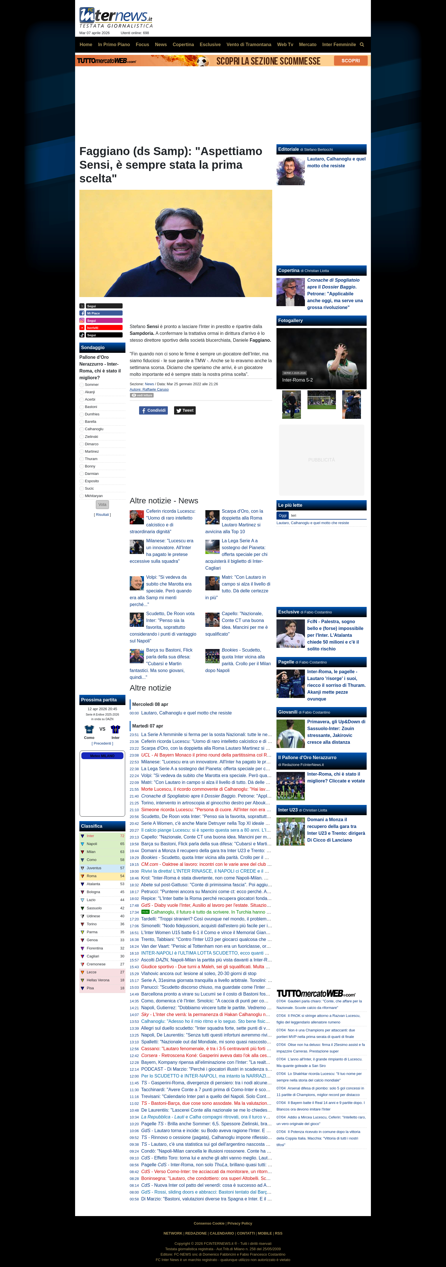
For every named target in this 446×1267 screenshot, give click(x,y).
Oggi (282, 515)
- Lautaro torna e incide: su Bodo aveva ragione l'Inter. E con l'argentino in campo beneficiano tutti (245, 1130)
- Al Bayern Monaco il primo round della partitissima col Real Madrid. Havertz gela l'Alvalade (239, 755)
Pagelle (286, 662)
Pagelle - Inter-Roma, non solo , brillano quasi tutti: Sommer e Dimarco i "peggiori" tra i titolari (246, 1164)
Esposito (92, 481)
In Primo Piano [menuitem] (114, 44)
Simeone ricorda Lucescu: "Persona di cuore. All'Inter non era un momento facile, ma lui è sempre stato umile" (252, 809)
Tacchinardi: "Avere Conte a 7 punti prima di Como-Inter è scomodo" (210, 1089)
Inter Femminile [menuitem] (339, 44)
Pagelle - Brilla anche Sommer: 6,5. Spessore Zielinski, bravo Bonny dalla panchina (229, 1123)
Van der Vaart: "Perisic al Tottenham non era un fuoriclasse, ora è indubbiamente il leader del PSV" (240, 946)
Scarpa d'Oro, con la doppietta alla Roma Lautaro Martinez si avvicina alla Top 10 (223, 748)
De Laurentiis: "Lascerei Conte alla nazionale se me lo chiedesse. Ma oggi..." (218, 1110)
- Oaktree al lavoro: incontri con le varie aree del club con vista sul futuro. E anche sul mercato (245, 864)
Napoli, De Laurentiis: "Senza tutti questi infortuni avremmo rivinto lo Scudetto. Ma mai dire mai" (237, 1035)
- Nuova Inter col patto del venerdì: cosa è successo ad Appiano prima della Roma (229, 1185)
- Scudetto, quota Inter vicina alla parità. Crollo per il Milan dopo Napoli (221, 857)
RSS (278, 1233)
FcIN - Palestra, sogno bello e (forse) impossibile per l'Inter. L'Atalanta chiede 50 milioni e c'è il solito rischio (335, 635)
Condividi (153, 410)
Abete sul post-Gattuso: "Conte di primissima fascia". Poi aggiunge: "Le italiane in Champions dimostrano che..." (254, 884)
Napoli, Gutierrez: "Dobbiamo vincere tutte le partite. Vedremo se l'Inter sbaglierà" (223, 1007)
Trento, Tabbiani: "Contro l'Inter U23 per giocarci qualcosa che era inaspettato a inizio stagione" (237, 939)
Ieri (293, 515)
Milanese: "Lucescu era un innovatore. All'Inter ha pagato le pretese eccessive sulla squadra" (235, 761)
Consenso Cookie (209, 1223)
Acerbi (90, 399)
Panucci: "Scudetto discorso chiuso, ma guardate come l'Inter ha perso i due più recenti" (230, 987)
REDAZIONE (196, 1233)
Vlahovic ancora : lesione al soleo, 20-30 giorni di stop (199, 973)
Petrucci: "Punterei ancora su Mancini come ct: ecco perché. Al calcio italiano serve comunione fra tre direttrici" (252, 891)
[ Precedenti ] (102, 743)
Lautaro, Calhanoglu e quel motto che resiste (186, 712)
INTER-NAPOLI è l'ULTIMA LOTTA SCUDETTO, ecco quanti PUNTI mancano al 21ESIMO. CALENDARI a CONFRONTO (264, 953)
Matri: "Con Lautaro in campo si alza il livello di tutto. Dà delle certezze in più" (219, 782)
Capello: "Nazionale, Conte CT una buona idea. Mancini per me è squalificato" (220, 837)
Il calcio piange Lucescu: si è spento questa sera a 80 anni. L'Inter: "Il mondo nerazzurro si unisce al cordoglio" (252, 830)
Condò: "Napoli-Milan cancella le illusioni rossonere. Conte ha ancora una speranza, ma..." (232, 1151)
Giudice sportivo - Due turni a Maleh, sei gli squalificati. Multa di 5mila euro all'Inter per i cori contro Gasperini (251, 966)
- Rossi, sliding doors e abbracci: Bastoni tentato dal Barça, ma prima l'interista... (227, 1192)
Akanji (90, 392)
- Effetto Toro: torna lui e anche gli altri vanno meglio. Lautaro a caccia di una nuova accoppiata (242, 1157)
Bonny (90, 466)
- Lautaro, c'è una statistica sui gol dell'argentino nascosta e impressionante (221, 1144)
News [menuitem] (161, 44)
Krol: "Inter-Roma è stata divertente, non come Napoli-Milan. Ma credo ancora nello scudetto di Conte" (244, 877)
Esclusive (288, 611)
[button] (102, 504)
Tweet (185, 410)
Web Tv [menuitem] (285, 44)
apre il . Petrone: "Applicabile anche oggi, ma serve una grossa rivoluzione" (257, 796)
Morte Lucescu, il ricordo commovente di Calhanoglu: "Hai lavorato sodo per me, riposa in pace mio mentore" (251, 789)
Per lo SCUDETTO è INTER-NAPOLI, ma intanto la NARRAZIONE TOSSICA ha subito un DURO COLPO (248, 1076)
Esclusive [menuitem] (210, 44)
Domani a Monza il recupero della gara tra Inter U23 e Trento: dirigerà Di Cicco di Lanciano (233, 850)
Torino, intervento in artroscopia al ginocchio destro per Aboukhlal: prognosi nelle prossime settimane (242, 802)
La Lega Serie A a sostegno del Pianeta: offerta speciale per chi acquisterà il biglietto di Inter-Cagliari (236, 554)
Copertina (289, 270)
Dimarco (92, 444)
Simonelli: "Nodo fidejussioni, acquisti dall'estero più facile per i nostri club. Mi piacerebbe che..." (238, 925)
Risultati (102, 514)
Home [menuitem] (86, 44)
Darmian (92, 473)
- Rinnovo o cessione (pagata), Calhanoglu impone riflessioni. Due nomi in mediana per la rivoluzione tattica (253, 1137)
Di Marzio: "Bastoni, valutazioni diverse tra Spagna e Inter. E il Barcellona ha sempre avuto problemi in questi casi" (256, 1198)
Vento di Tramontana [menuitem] (249, 44)
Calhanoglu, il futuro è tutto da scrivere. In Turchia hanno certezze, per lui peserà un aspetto (238, 912)
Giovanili (288, 712)
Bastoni (91, 407)
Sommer (92, 384)
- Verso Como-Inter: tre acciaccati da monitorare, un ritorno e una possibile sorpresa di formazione (245, 1171)
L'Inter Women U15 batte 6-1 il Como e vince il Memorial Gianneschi (210, 932)
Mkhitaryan (94, 496)
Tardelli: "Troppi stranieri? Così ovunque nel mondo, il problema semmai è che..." (222, 918)
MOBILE (265, 1233)
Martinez (92, 451)
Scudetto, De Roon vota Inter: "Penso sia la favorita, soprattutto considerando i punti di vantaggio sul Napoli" (163, 627)
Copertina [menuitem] (183, 44)
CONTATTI (246, 1233)
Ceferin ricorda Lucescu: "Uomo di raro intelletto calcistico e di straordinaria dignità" (225, 741)
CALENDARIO (222, 1233)
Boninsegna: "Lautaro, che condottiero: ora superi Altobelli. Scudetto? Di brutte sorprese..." (232, 1178)
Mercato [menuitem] (307, 44)
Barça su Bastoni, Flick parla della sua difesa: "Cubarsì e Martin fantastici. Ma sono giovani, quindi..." (161, 664)
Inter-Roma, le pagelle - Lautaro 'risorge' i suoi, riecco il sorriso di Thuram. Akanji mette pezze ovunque (336, 685)
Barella (90, 421)
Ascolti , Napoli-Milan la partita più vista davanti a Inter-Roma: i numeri (218, 959)
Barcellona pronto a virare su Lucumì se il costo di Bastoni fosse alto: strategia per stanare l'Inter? (239, 994)
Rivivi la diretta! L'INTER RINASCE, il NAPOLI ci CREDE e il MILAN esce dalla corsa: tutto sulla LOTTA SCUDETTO (258, 871)
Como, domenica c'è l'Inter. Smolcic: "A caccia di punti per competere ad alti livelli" (224, 1000)
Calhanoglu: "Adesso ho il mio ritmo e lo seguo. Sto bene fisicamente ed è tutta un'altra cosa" (235, 1021)
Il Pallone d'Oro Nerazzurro (307, 757)
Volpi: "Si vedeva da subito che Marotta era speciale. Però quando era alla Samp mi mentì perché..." (160, 591)
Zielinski (91, 436)
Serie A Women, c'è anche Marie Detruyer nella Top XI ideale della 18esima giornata (226, 823)
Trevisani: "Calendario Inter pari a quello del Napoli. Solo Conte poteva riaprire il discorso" (231, 1096)
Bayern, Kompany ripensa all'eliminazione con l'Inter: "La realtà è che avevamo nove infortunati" (237, 1062)
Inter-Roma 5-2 (297, 380)
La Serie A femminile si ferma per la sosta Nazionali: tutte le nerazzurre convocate (223, 734)
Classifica (91, 826)
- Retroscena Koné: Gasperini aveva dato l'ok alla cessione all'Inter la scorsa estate (234, 1055)
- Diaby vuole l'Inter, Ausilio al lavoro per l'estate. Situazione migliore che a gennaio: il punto (238, 905)
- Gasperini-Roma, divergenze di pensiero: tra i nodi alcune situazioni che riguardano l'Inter (236, 1082)
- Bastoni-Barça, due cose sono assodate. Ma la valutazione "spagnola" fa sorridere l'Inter (235, 1103)
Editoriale (288, 149)
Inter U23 (288, 809)
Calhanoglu (94, 429)
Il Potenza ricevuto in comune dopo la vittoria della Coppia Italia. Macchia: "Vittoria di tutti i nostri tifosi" (318, 1138)
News (149, 384)
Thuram (91, 459)
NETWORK (173, 1233)
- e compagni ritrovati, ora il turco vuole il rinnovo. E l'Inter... (228, 1116)
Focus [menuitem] (142, 44)
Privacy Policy (240, 1223)
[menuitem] (361, 44)
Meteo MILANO (102, 756)
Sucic (89, 488)
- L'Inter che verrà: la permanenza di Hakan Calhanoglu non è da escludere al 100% (230, 1014)
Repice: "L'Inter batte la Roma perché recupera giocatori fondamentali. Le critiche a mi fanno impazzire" (251, 898)
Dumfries (92, 414)
